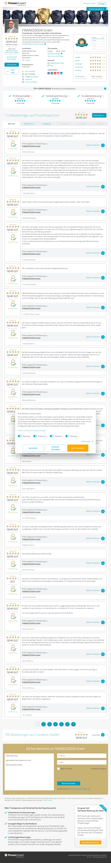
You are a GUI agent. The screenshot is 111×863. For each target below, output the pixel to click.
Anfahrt (27, 60)
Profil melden (48, 800)
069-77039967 (30, 71)
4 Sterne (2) (46, 124)
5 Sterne (93, 37)
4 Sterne (93, 40)
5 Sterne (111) (28, 124)
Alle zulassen (78, 449)
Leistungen (78, 64)
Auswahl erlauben (55, 449)
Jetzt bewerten (11, 65)
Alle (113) (11, 123)
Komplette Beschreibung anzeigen (33, 44)
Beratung (78, 70)
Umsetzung (79, 67)
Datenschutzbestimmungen (41, 432)
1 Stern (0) (99, 124)
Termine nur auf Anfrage (55, 56)
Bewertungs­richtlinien (74, 855)
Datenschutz (96, 855)
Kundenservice (80, 76)
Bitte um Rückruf (66, 768)
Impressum (26, 432)
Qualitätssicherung (86, 855)
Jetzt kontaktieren (96, 9)
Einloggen (102, 3)
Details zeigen (81, 442)
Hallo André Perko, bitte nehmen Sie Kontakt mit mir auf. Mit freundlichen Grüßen (29, 772)
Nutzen (77, 60)
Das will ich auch (89, 3)
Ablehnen (33, 449)
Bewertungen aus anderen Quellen (12, 52)
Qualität (77, 57)
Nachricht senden (68, 783)
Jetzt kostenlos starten (90, 842)
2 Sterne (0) (82, 124)
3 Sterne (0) (64, 124)
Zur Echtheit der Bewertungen (12, 58)
